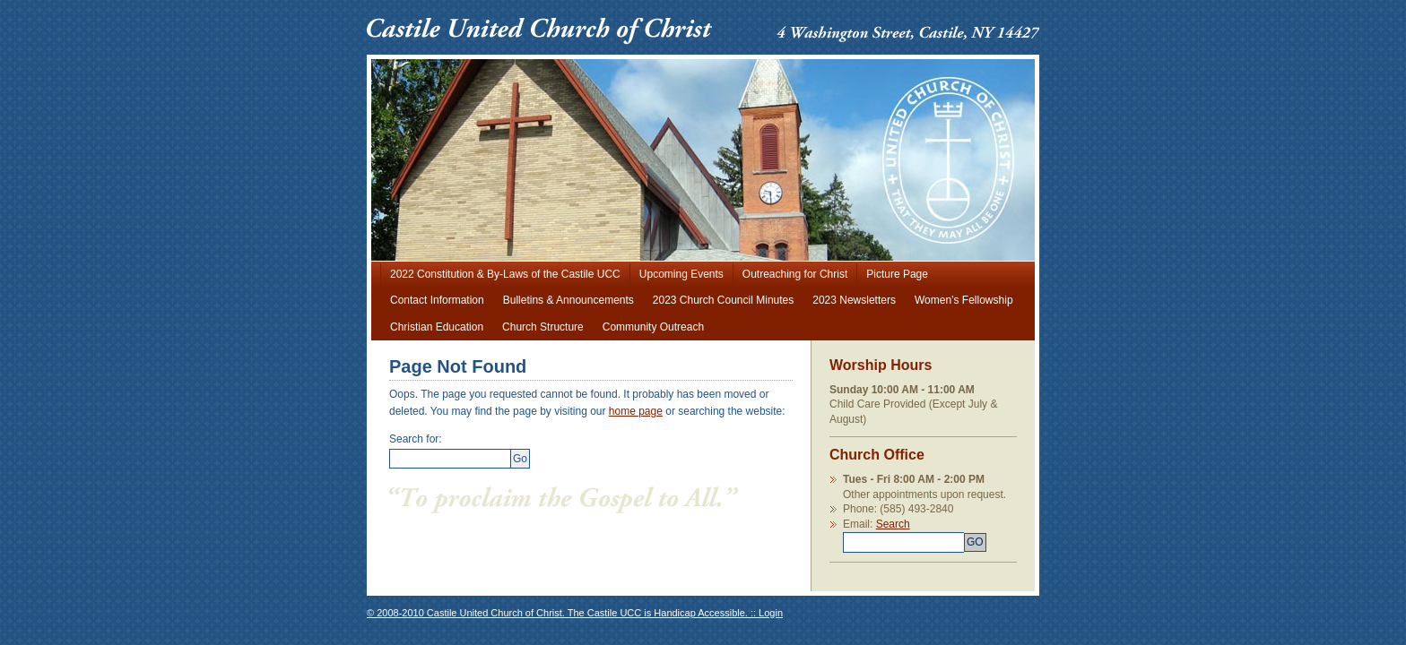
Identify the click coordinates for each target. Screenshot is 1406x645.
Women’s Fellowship (964, 300)
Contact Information (437, 300)
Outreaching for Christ (794, 274)
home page (636, 411)
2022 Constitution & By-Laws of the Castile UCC (505, 274)
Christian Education (436, 327)
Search (930, 535)
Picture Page (897, 274)
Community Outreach (653, 327)
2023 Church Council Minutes (723, 300)
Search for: (415, 439)
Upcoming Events (681, 274)
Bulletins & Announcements (568, 300)
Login (771, 612)
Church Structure (543, 327)
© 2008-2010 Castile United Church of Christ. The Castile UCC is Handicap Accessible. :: (563, 612)
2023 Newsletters (854, 300)
